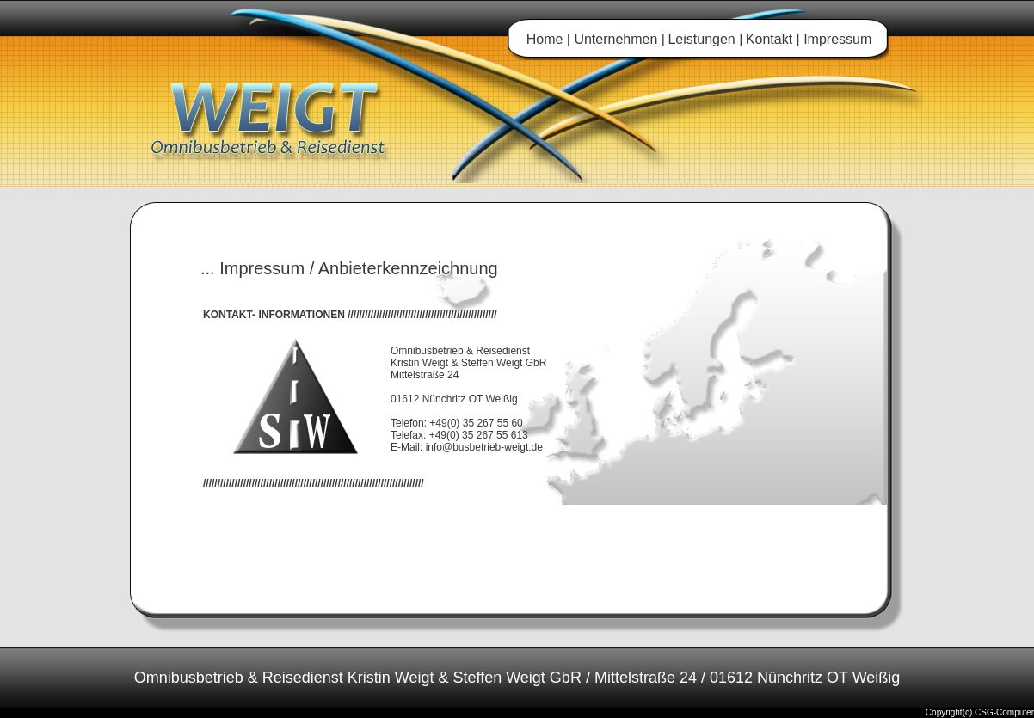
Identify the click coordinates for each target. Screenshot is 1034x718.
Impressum (837, 39)
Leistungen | (705, 39)
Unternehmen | (617, 39)
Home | (548, 39)
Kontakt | (774, 39)
